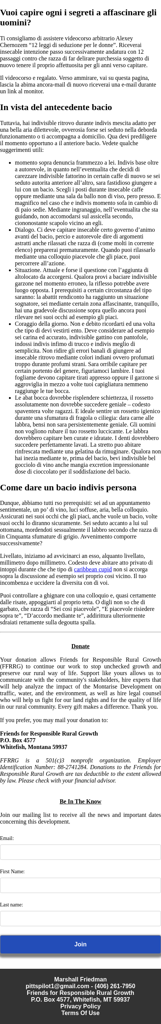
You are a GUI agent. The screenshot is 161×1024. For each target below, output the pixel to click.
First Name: (12, 871)
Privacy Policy (80, 1006)
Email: (7, 838)
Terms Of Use (80, 1013)
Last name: (11, 905)
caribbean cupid (93, 569)
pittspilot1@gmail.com (57, 986)
